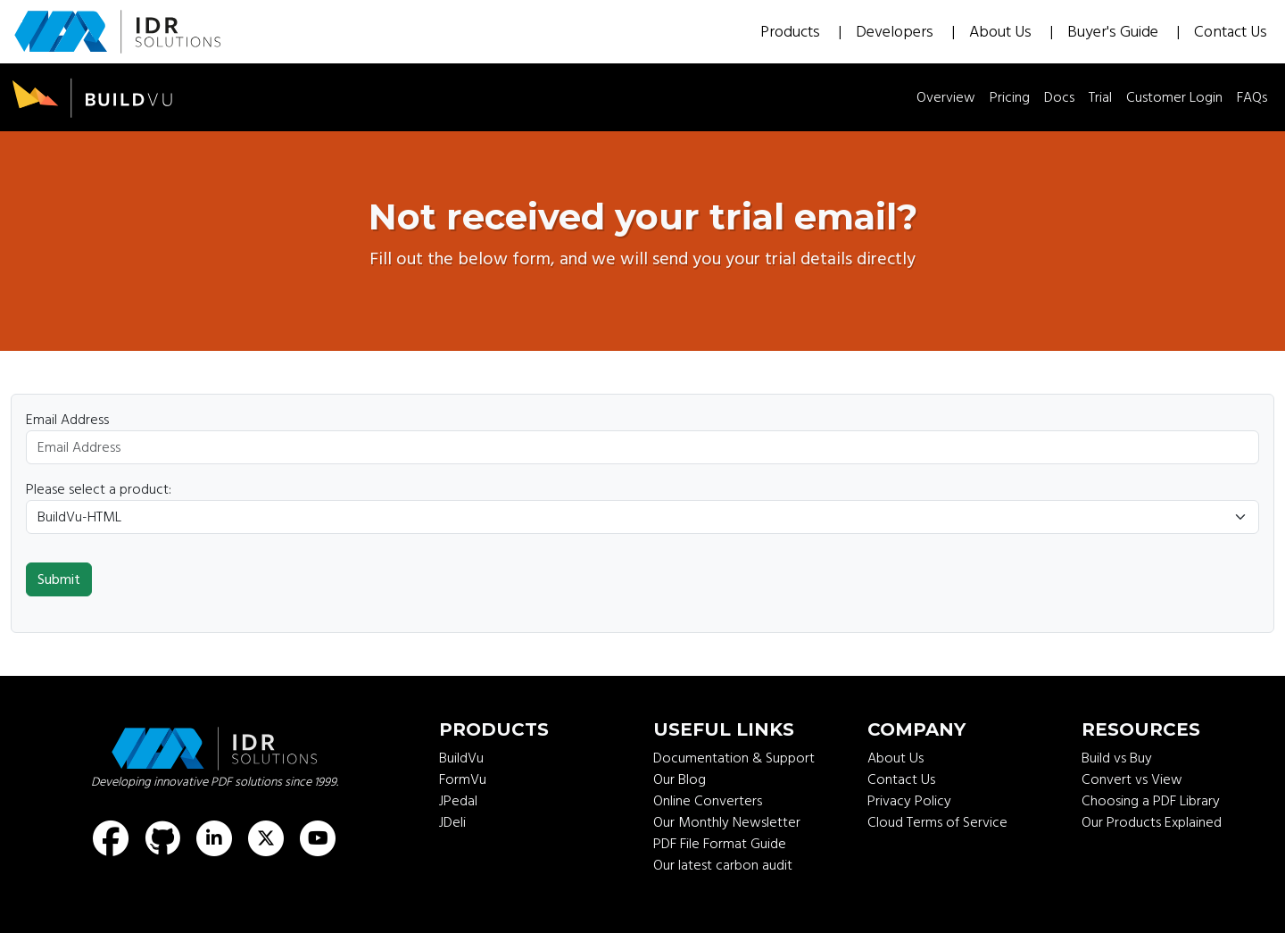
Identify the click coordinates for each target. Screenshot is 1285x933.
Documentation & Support (734, 758)
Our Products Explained (1152, 822)
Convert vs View (1132, 779)
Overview (945, 97)
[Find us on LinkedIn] (214, 838)
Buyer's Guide (1114, 32)
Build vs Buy (1117, 758)
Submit (58, 579)
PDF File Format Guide (719, 844)
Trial (1100, 97)
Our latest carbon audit (722, 865)
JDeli (452, 822)
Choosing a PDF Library (1151, 801)
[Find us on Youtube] (317, 838)
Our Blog (679, 779)
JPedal (458, 801)
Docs (1059, 97)
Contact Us (1230, 32)
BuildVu (461, 758)
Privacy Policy (909, 801)
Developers (896, 32)
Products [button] (792, 32)
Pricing (1010, 97)
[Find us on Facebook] (110, 838)
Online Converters (707, 801)
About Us (1002, 32)
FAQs (1252, 97)
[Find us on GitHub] (162, 838)
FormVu (462, 779)
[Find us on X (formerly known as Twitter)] (266, 838)
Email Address (67, 419)
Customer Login (1174, 97)
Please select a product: (98, 489)
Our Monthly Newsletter (726, 822)
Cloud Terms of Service (937, 822)
